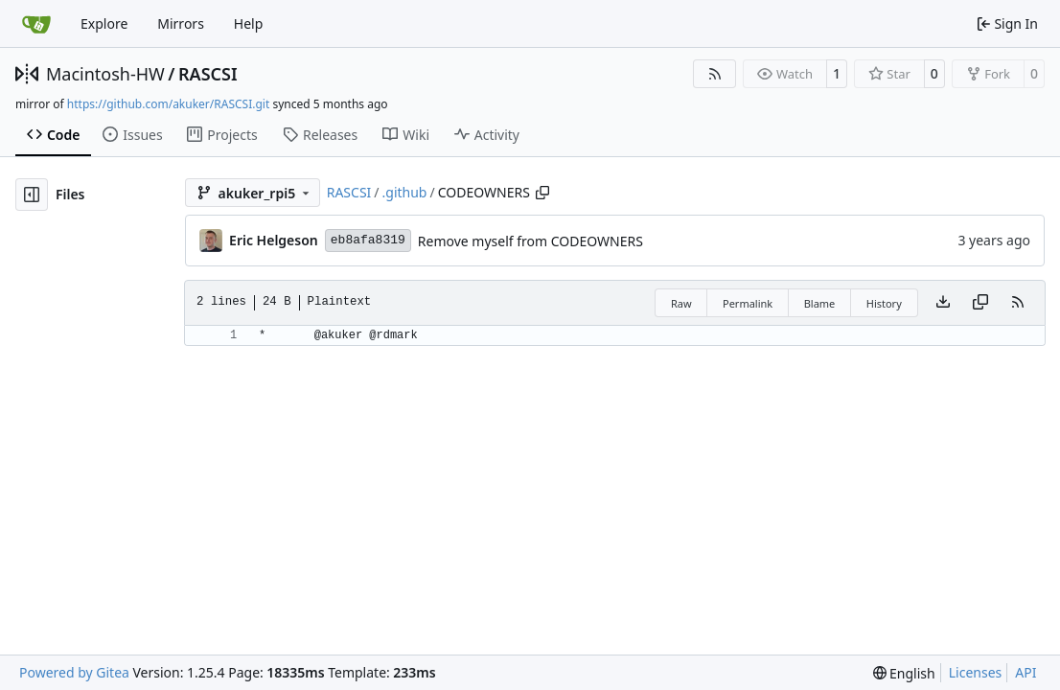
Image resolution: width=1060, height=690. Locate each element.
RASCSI (208, 73)
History (884, 303)
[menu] (904, 673)
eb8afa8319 (368, 240)
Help (249, 23)
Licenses (975, 672)
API (1025, 672)
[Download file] (943, 303)
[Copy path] (542, 192)
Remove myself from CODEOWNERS (530, 241)
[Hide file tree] (31, 194)
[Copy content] (980, 303)
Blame (820, 303)
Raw (681, 303)
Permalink (747, 303)
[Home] (36, 24)
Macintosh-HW (105, 73)
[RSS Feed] (715, 73)
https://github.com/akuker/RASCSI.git (168, 104)
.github (404, 192)
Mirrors (180, 23)
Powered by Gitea (74, 672)
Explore (104, 23)
